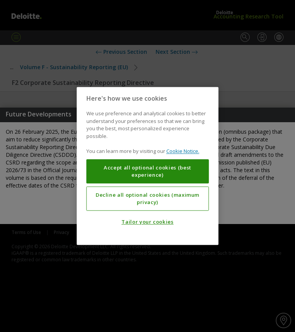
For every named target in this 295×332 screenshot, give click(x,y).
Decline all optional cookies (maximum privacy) (147, 199)
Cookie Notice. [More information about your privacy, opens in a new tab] (182, 151)
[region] (148, 166)
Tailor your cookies (147, 222)
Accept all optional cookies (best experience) (147, 171)
